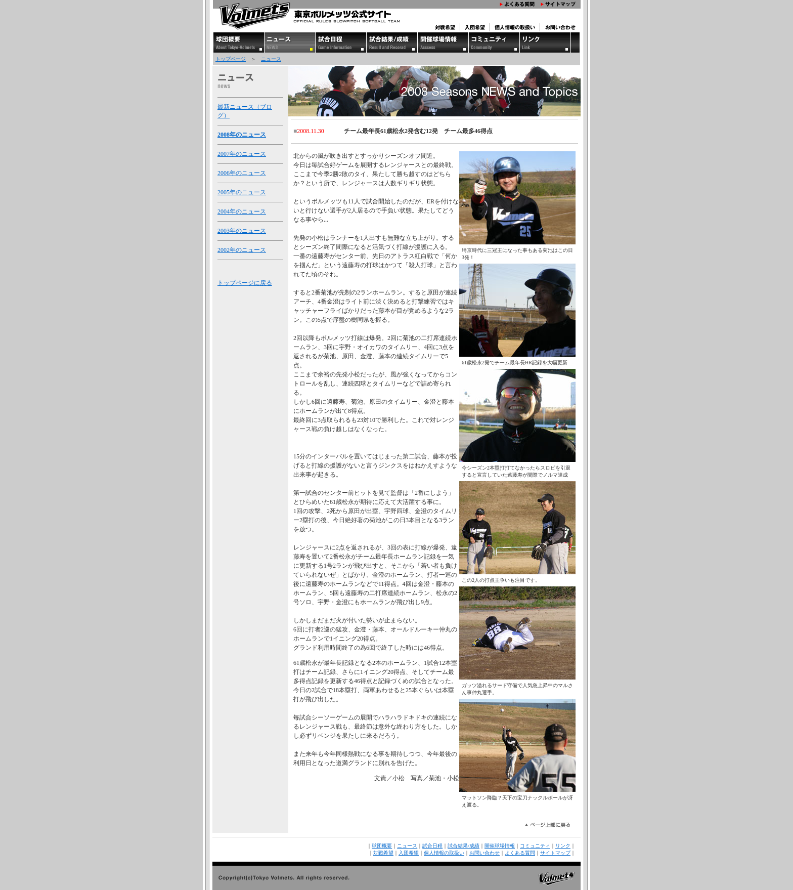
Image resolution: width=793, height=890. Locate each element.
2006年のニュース (241, 173)
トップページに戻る (244, 282)
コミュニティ (535, 846)
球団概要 (382, 846)
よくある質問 (520, 853)
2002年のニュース (241, 249)
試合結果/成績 (463, 846)
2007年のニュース (241, 153)
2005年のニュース (241, 192)
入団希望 (409, 853)
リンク (562, 846)
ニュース (271, 59)
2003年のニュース (241, 230)
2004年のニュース (241, 211)
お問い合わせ (484, 853)
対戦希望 (383, 853)
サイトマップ (555, 853)
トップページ (230, 59)
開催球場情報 (499, 846)
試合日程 (432, 846)
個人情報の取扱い (444, 853)
